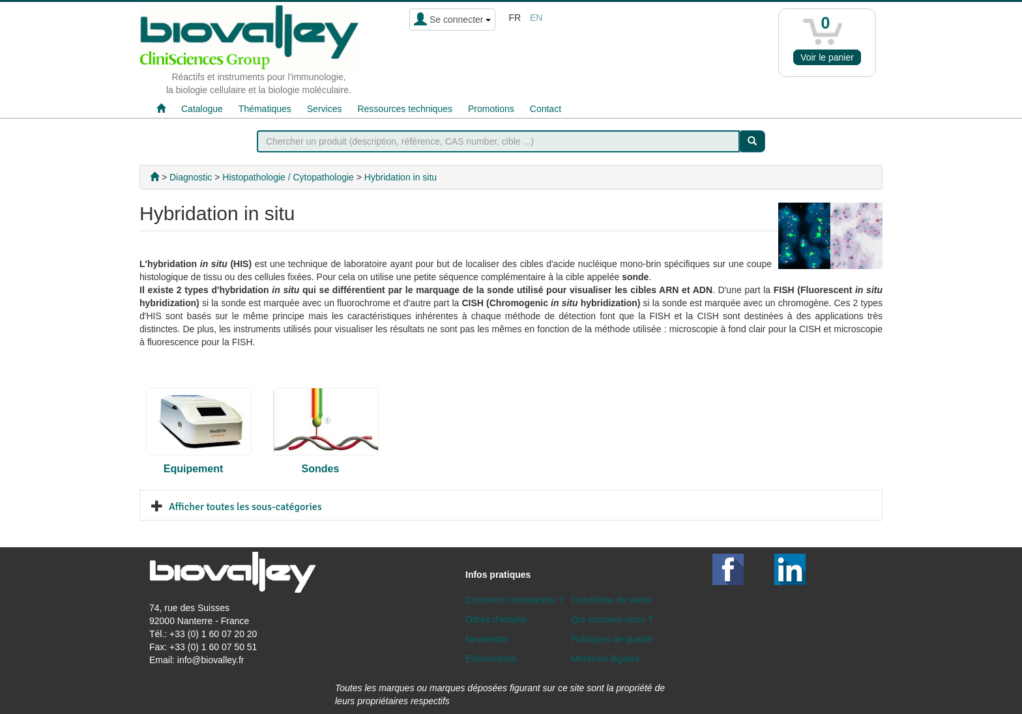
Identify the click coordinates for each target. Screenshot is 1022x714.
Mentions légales (605, 658)
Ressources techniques (404, 109)
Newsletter (486, 639)
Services (324, 109)
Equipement (194, 468)
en (536, 17)
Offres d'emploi (495, 619)
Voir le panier (827, 57)
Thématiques (265, 109)
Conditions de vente (611, 600)
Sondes (321, 468)
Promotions (491, 109)
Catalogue (202, 109)
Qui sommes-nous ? (611, 619)
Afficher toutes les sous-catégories (245, 506)
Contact (545, 109)
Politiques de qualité (611, 639)
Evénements (490, 658)
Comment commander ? (514, 600)
